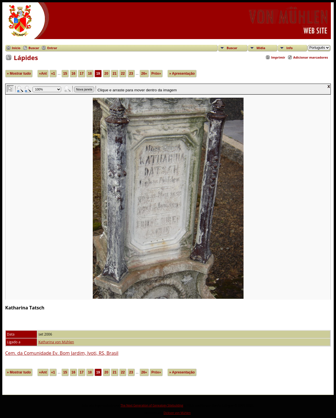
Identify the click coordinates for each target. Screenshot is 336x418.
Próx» (156, 74)
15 (65, 74)
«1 (53, 74)
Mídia (260, 48)
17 (81, 74)
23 (131, 74)
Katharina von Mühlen (56, 342)
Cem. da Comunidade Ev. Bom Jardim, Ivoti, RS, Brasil (61, 353)
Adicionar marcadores (310, 57)
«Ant (43, 74)
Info (289, 48)
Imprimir (278, 57)
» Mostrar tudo (19, 74)
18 (90, 74)
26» (144, 74)
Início (16, 48)
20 (106, 74)
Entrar (52, 48)
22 (123, 74)
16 (73, 74)
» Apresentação (182, 74)
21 (114, 74)
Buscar (33, 48)
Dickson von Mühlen (177, 413)
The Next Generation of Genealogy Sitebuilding (152, 405)
